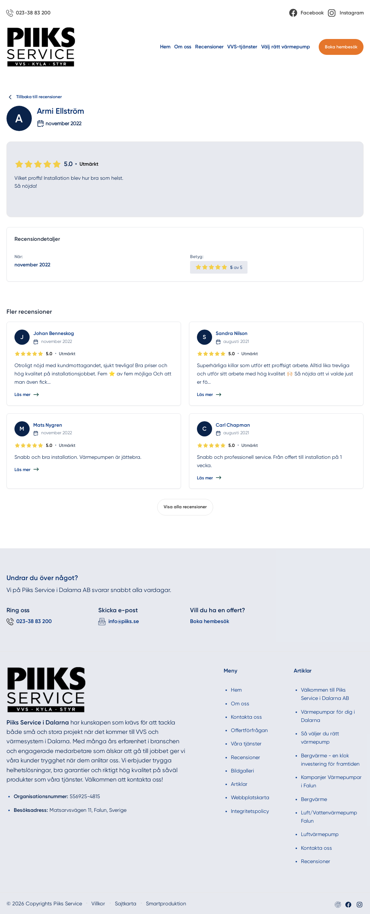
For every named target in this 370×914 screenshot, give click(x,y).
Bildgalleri (242, 770)
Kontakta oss (246, 716)
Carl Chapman (233, 425)
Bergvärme (314, 799)
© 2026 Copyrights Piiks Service (39, 903)
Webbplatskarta (250, 797)
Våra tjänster (246, 744)
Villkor (87, 903)
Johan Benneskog (54, 334)
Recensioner (209, 47)
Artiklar (239, 784)
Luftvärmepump (320, 834)
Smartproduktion (150, 903)
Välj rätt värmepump (285, 47)
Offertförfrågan (249, 730)
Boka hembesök (341, 47)
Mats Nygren (48, 425)
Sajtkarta (112, 903)
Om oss (182, 47)
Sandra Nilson (232, 334)
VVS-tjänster (242, 47)
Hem (165, 47)
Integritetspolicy (250, 811)
